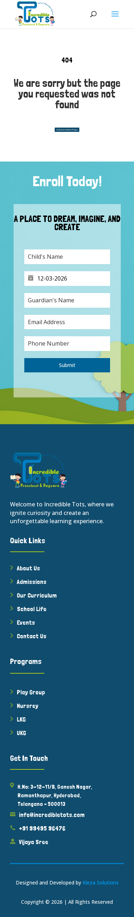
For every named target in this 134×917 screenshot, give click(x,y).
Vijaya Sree (33, 842)
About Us (28, 568)
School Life (31, 609)
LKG (21, 719)
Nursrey (27, 705)
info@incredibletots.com (52, 814)
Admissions (31, 581)
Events (26, 622)
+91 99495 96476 (42, 828)
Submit (67, 365)
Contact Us (31, 636)
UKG (21, 733)
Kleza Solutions (101, 882)
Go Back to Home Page (67, 129)
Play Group (31, 692)
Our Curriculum (37, 595)
